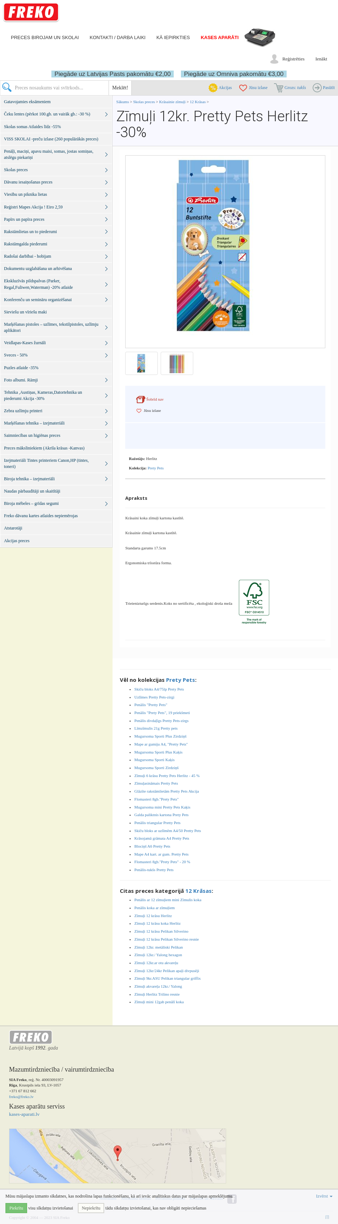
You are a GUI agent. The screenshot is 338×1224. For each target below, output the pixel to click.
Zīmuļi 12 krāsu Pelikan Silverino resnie (166, 939)
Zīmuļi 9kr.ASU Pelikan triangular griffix (167, 978)
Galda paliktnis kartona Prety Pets (161, 815)
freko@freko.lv (21, 1096)
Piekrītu (16, 1208)
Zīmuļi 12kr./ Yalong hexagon (158, 955)
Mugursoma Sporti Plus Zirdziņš (160, 736)
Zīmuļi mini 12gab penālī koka (158, 1002)
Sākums (122, 102)
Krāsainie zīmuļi (173, 102)
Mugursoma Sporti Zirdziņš (156, 767)
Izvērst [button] (324, 1196)
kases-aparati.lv (24, 1114)
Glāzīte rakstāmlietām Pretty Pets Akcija (166, 791)
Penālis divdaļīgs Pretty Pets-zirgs (161, 720)
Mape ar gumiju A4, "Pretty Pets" (161, 744)
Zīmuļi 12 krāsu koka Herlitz (157, 923)
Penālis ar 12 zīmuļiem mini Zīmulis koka (167, 900)
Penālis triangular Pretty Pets (157, 822)
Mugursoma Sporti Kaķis (154, 759)
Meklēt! (120, 87)
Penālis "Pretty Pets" (150, 704)
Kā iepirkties (173, 37)
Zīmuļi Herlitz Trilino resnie (156, 994)
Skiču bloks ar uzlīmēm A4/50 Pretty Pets (167, 830)
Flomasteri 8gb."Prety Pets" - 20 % (162, 862)
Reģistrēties (293, 59)
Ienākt (321, 59)
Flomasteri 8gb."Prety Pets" (156, 799)
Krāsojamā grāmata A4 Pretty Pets (161, 838)
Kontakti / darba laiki (117, 37)
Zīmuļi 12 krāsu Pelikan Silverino (161, 931)
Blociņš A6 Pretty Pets (152, 846)
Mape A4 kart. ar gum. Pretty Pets (161, 854)
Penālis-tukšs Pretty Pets (153, 870)
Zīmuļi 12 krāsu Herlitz (153, 915)
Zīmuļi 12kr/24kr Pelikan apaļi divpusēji (166, 970)
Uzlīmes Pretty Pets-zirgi (154, 697)
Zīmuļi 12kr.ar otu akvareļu (156, 963)
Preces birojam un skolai (45, 37)
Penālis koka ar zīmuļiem (154, 908)
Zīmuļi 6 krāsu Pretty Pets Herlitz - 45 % (166, 775)
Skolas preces (144, 102)
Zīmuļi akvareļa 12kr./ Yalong (158, 986)
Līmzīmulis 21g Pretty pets (155, 728)
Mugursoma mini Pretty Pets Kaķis (162, 807)
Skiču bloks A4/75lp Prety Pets (159, 689)
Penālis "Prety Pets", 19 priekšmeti (162, 712)
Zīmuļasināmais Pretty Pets (156, 783)
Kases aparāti (220, 37)
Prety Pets (156, 468)
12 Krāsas (198, 102)
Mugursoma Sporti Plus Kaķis (158, 752)
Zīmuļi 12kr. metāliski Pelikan (158, 947)
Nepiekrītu (91, 1208)
